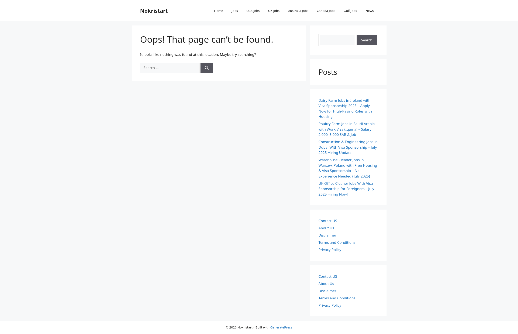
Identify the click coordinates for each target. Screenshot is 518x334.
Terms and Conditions (337, 242)
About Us (326, 227)
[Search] (206, 68)
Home (218, 10)
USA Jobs (253, 10)
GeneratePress (281, 327)
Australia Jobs (298, 10)
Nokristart (154, 10)
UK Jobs (273, 10)
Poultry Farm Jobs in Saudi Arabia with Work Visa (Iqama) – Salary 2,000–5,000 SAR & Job (347, 129)
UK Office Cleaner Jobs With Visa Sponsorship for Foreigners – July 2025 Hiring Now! (346, 189)
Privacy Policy (330, 249)
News (370, 10)
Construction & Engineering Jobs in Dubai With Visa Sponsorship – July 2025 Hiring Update (348, 147)
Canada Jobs (326, 10)
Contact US (328, 220)
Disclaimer (327, 235)
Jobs (235, 10)
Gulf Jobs (350, 10)
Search (367, 40)
